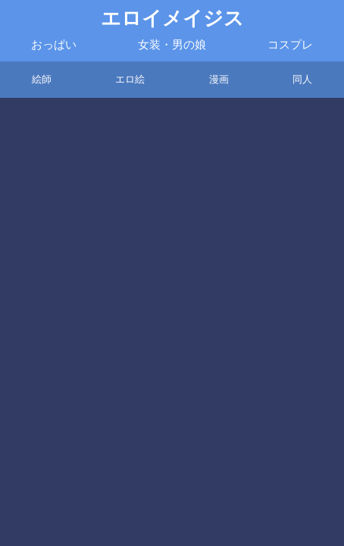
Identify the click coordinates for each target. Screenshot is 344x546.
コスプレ (290, 45)
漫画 (219, 79)
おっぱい (54, 45)
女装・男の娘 (172, 45)
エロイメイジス (172, 19)
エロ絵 (130, 79)
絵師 (42, 79)
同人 (302, 79)
